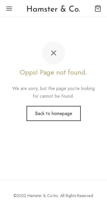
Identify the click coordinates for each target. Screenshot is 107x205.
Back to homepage (53, 113)
